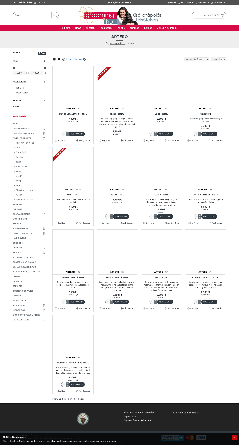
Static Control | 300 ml (206, 195)
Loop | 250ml (161, 114)
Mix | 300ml (205, 114)
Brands (17, 100)
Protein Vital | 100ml (72, 277)
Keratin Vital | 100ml (117, 277)
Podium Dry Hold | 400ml (205, 277)
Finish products (117, 43)
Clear (43, 53)
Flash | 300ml (117, 114)
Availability (19, 82)
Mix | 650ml (73, 195)
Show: (215, 59)
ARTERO (70, 108)
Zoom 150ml (117, 195)
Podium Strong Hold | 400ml (73, 363)
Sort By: (186, 59)
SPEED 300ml (161, 277)
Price (16, 61)
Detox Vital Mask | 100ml (73, 114)
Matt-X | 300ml (161, 195)
